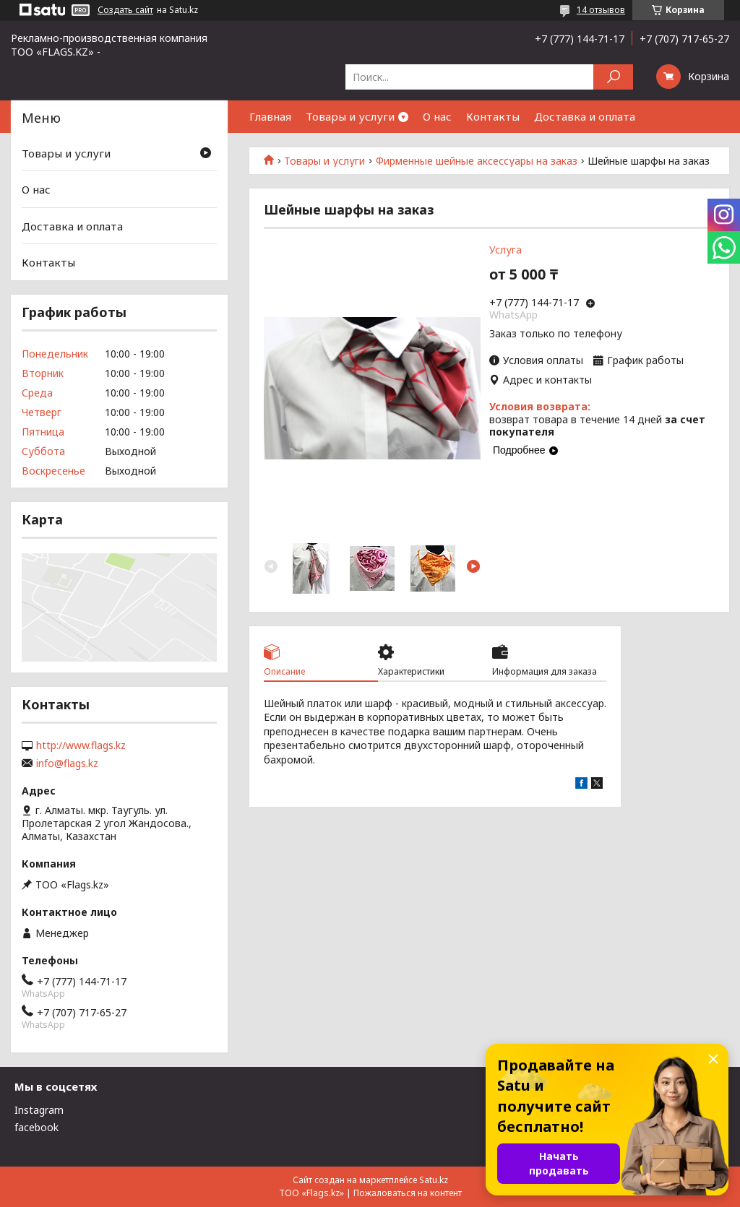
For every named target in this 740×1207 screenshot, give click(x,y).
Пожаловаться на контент (407, 1193)
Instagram (39, 1110)
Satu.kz (433, 1180)
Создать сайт (125, 10)
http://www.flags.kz (81, 745)
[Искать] (613, 77)
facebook (36, 1127)
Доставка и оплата (584, 116)
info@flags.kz (67, 763)
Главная (270, 116)
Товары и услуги (350, 116)
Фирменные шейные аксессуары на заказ (476, 161)
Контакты (493, 116)
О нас (437, 116)
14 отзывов (601, 10)
